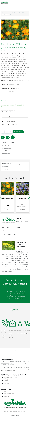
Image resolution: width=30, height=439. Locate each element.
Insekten (17, 167)
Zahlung (6, 378)
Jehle (19, 13)
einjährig (17, 164)
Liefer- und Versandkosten (10, 377)
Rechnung (6, 383)
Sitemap (6, 411)
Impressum (7, 396)
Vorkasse (6, 380)
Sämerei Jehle (5, 13)
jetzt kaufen (18, 131)
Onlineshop (13, 13)
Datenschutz (7, 395)
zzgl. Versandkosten (12, 111)
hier (14, 370)
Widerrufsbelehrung (9, 393)
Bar (4, 382)
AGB (5, 391)
